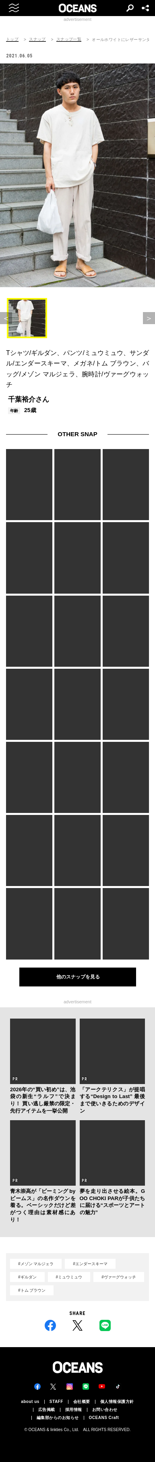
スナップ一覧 (68, 39)
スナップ (37, 39)
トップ (12, 39)
